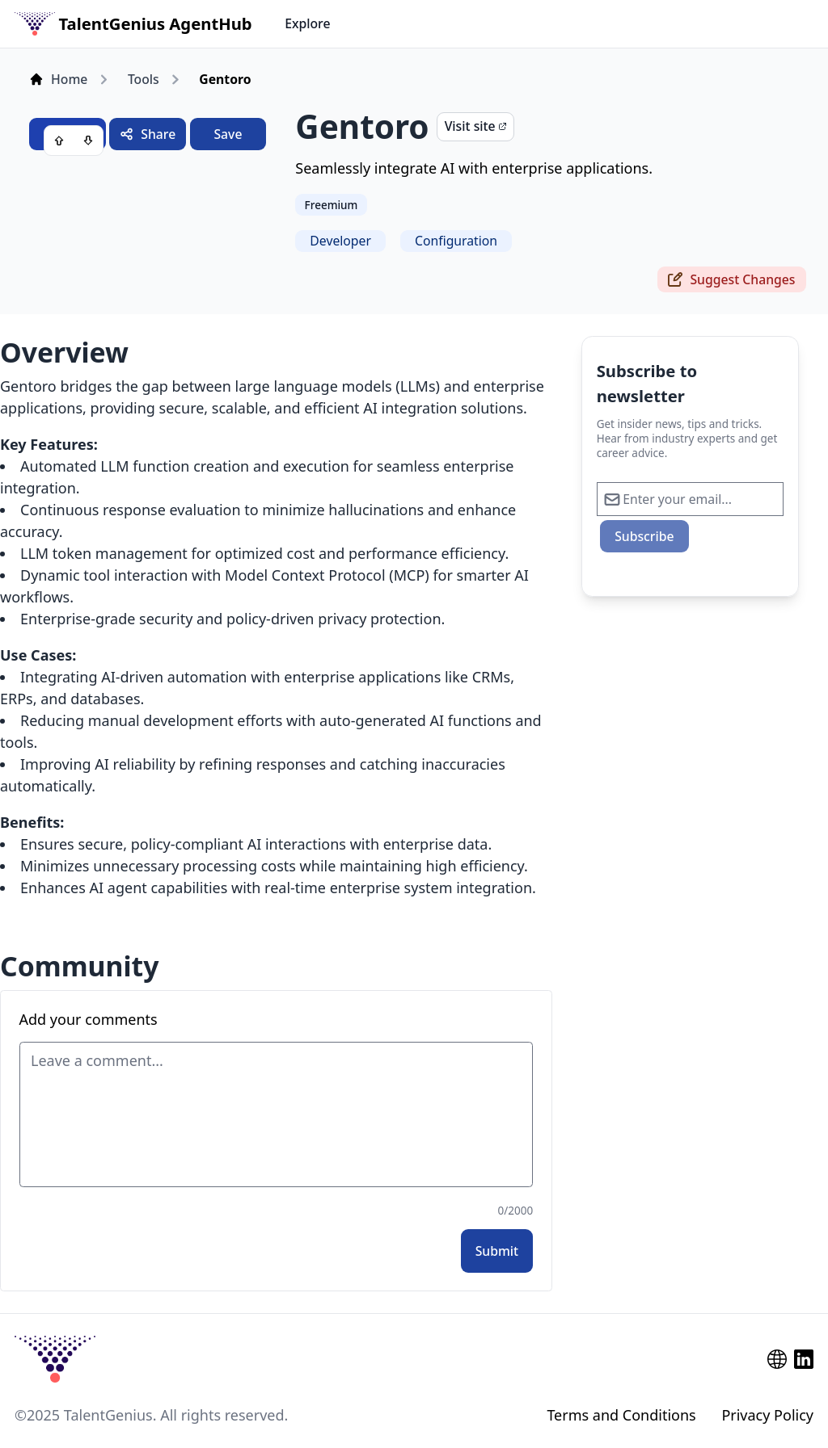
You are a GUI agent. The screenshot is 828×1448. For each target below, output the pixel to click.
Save (227, 134)
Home (58, 79)
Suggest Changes (731, 279)
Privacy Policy (767, 1415)
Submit (497, 1251)
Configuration (456, 241)
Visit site (475, 126)
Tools (143, 79)
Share (147, 134)
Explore (307, 23)
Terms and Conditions (621, 1415)
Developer (340, 241)
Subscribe (644, 536)
